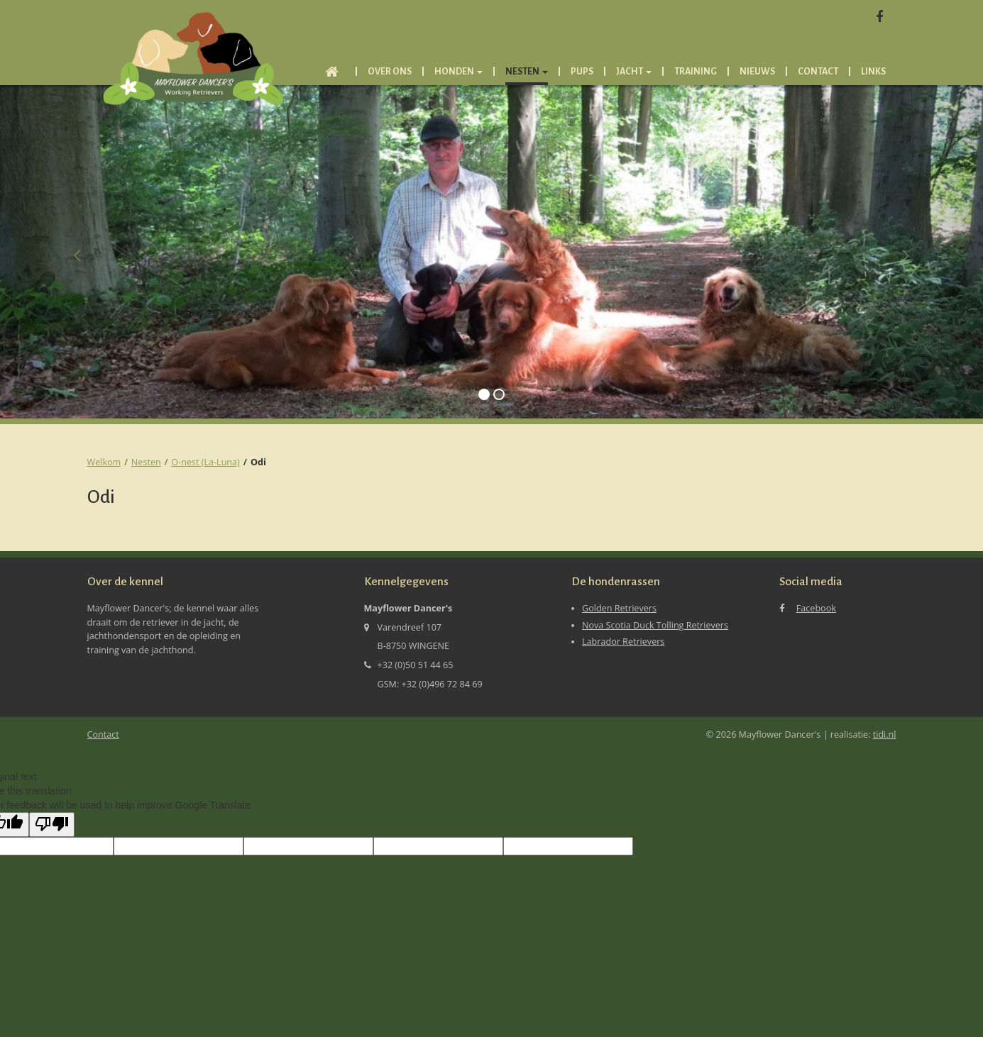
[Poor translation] (52, 824)
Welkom (104, 462)
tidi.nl (884, 734)
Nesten (146, 462)
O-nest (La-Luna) (205, 462)
